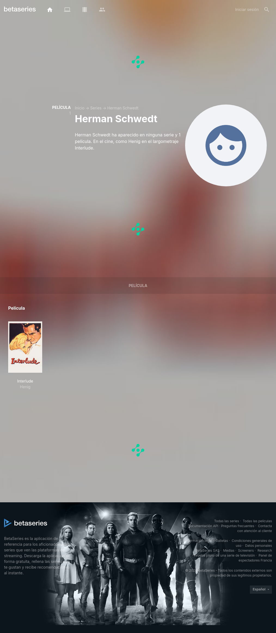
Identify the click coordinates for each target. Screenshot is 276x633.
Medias (228, 550)
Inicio (79, 108)
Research (264, 550)
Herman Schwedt (122, 108)
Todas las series (226, 521)
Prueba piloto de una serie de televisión (224, 555)
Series (96, 108)
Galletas (222, 541)
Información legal (198, 541)
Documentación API (203, 526)
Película (138, 285)
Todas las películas (257, 521)
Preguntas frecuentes (237, 526)
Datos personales (258, 546)
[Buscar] (267, 9)
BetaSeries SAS (207, 550)
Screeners (246, 550)
